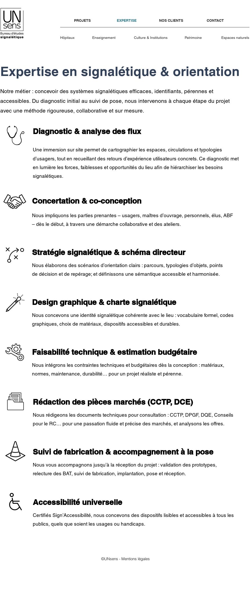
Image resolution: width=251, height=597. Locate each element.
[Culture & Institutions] (151, 38)
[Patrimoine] (193, 38)
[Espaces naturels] (235, 38)
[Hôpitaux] (68, 38)
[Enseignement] (104, 38)
